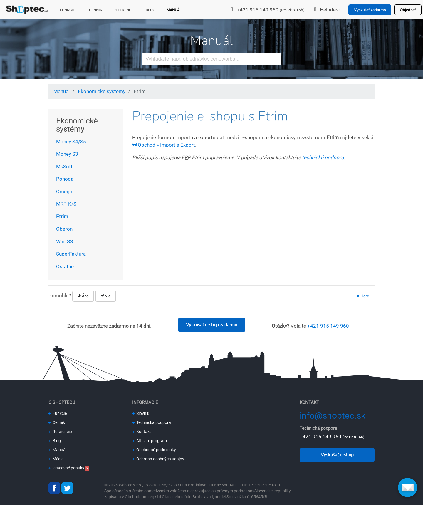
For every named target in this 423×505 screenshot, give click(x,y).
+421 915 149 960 (257, 10)
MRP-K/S (66, 204)
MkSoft (64, 167)
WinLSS (64, 241)
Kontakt (141, 431)
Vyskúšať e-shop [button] (337, 455)
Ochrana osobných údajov (158, 459)
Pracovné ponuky (66, 468)
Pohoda (64, 179)
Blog (150, 10)
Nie (105, 296)
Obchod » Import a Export (163, 145)
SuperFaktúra (71, 254)
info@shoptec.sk (332, 415)
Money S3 (67, 154)
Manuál (174, 10)
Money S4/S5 (71, 142)
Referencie (124, 10)
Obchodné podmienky (154, 449)
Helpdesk (330, 10)
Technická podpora (151, 422)
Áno (83, 296)
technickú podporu (323, 157)
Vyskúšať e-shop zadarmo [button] (211, 325)
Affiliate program (149, 440)
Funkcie (67, 10)
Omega (64, 191)
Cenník (95, 10)
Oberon (64, 229)
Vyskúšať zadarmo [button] (370, 10)
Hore (363, 296)
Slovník (140, 413)
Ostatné (65, 266)
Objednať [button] (408, 10)
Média (56, 459)
